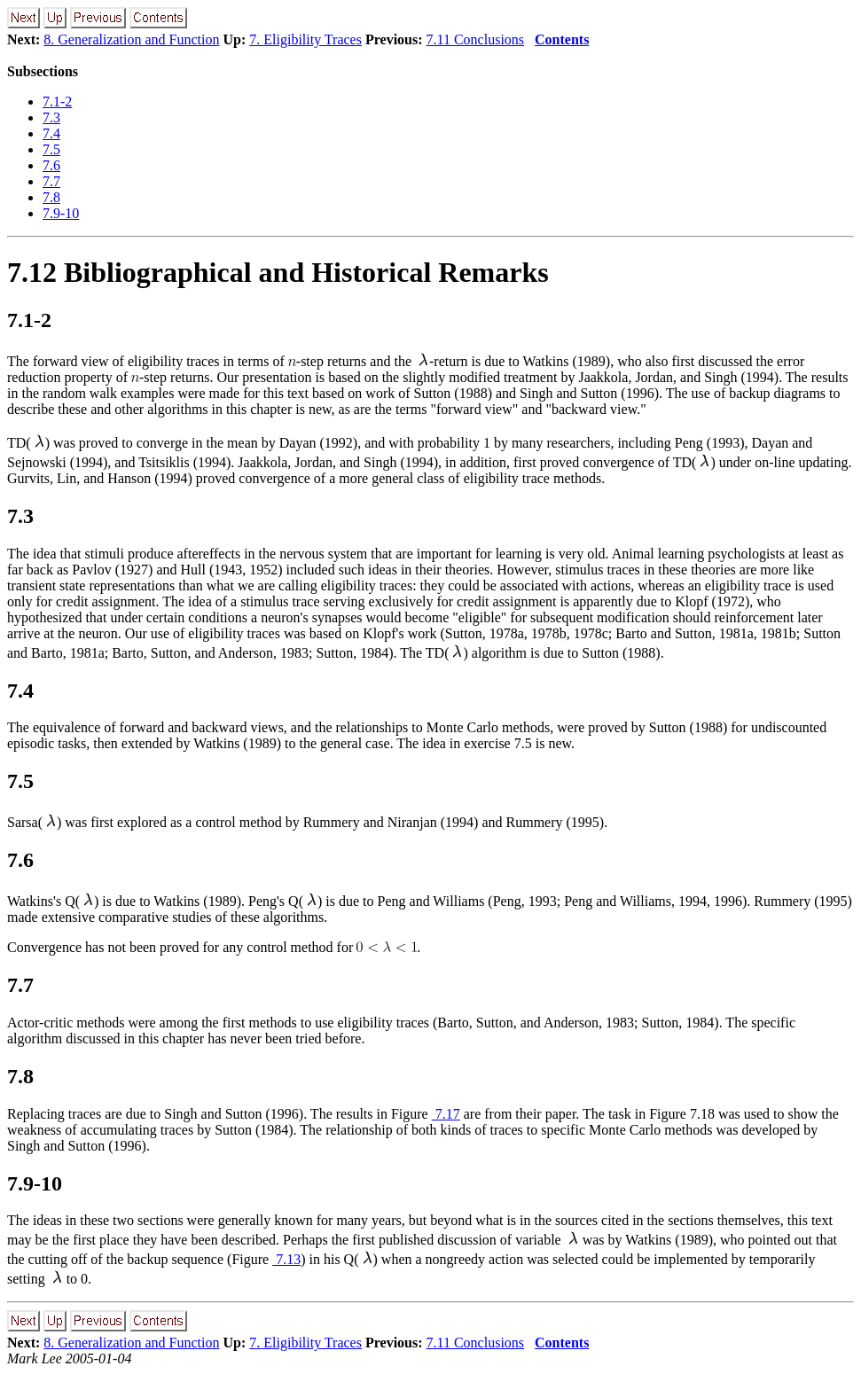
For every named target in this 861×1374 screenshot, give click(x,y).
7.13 (286, 1259)
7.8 (51, 197)
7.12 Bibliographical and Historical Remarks (278, 272)
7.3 (51, 117)
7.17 (446, 1113)
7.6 (51, 165)
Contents (562, 39)
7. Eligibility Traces (305, 39)
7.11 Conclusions (476, 39)
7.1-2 (57, 101)
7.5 (51, 149)
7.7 (51, 181)
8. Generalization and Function (131, 39)
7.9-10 (61, 213)
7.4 (51, 133)
